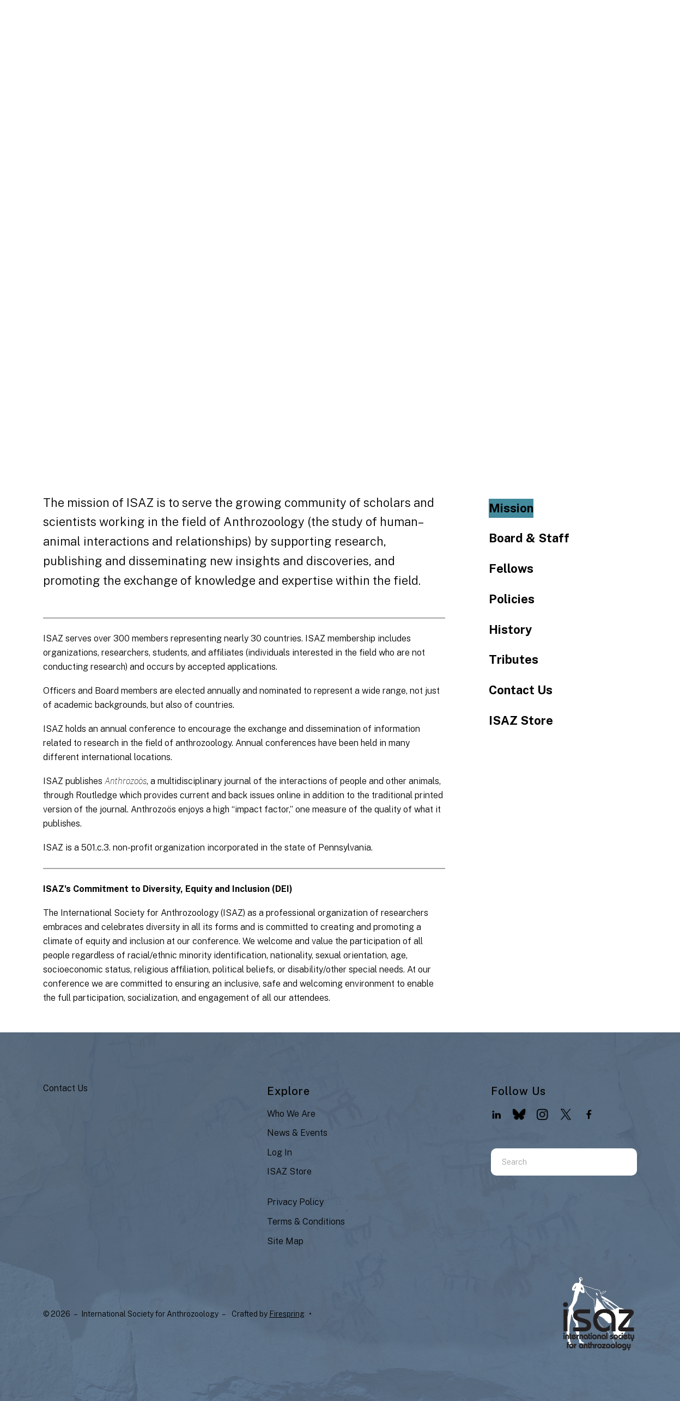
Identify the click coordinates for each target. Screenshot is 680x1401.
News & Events (297, 1133)
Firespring (287, 1314)
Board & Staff (529, 538)
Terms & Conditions (306, 1221)
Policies (512, 599)
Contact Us (520, 690)
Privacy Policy (295, 1202)
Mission (511, 508)
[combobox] (550, 1162)
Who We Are (291, 1114)
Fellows (511, 568)
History (510, 629)
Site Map (285, 1241)
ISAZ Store (521, 720)
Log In (279, 1152)
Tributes (513, 659)
